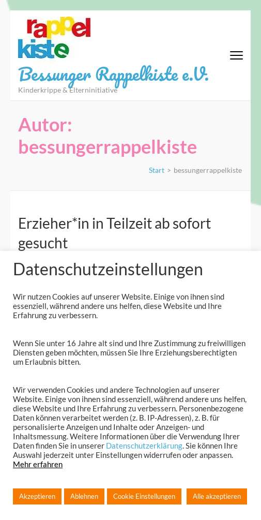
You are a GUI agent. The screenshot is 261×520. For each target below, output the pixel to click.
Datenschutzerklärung (144, 445)
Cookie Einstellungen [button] (144, 496)
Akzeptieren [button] (37, 496)
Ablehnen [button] (84, 496)
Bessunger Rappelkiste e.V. (113, 73)
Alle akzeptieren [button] (217, 496)
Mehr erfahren (38, 464)
